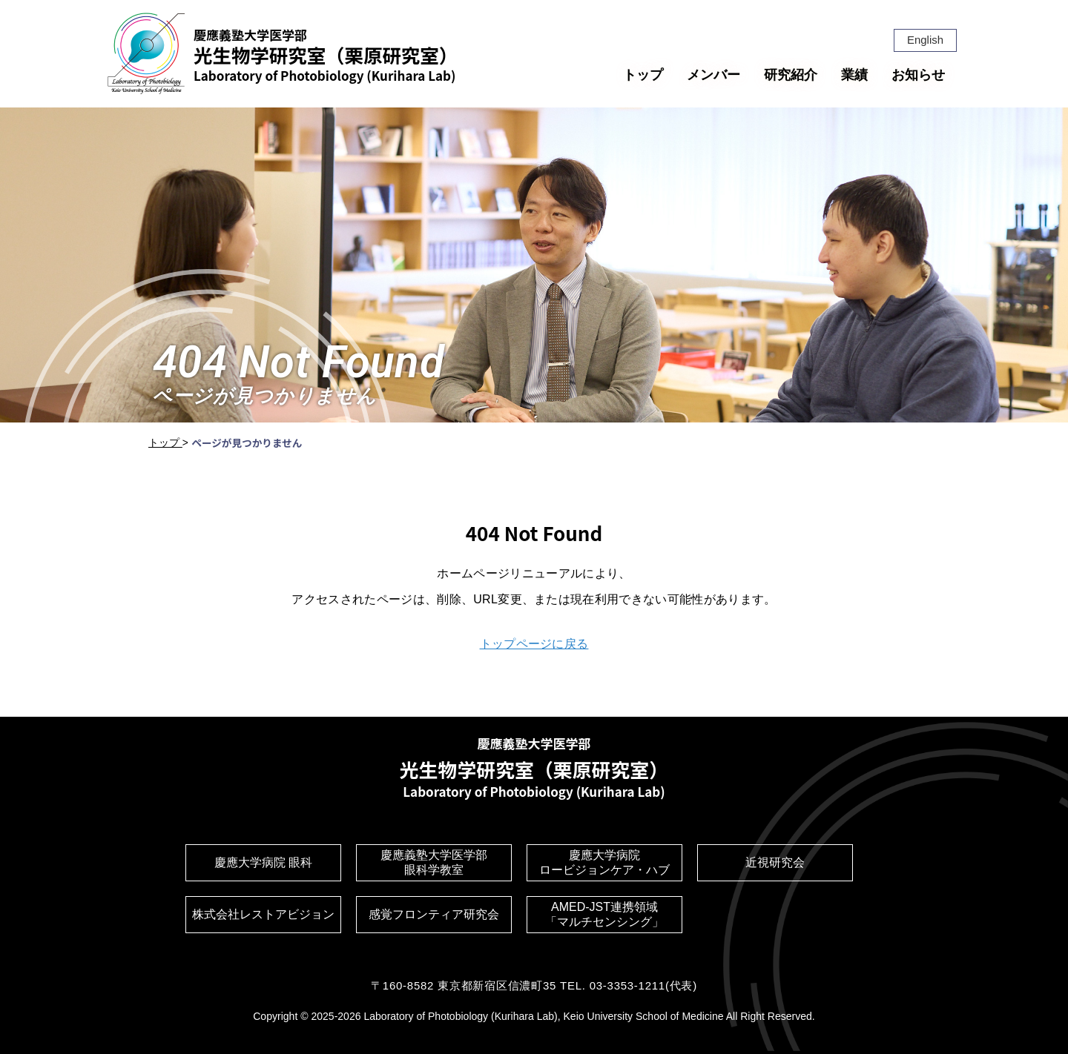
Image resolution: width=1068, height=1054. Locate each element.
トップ (643, 74)
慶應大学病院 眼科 (263, 862)
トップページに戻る (534, 643)
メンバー (713, 74)
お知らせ (918, 74)
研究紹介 (790, 74)
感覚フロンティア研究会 (434, 914)
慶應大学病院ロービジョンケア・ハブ (604, 862)
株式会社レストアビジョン (263, 914)
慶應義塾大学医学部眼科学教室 (433, 862)
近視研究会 (775, 862)
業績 (854, 74)
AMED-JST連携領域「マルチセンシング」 (604, 914)
